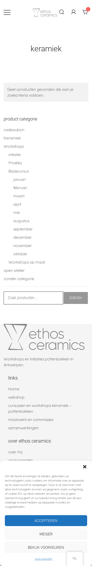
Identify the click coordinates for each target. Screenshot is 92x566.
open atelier (14, 270)
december (22, 237)
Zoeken (75, 298)
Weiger (46, 534)
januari (19, 179)
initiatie (14, 154)
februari (20, 187)
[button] (84, 466)
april (17, 204)
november (22, 245)
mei (16, 212)
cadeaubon (14, 129)
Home (13, 388)
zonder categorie (19, 278)
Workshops (14, 146)
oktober (20, 253)
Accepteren (46, 521)
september (23, 229)
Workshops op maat (26, 262)
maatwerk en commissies (30, 419)
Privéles (15, 162)
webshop (16, 397)
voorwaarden (43, 558)
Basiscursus (18, 171)
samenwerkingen (23, 427)
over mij (15, 451)
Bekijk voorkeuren (46, 547)
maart (19, 195)
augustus (21, 220)
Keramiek (12, 138)
